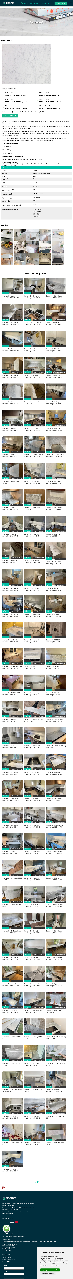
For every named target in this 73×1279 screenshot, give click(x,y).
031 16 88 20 (36, 3)
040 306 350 (45, 3)
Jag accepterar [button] (45, 1270)
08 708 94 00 (28, 3)
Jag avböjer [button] (55, 1270)
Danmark (12, 1222)
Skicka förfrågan (10, 116)
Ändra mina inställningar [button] (48, 1273)
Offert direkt (61, 3)
